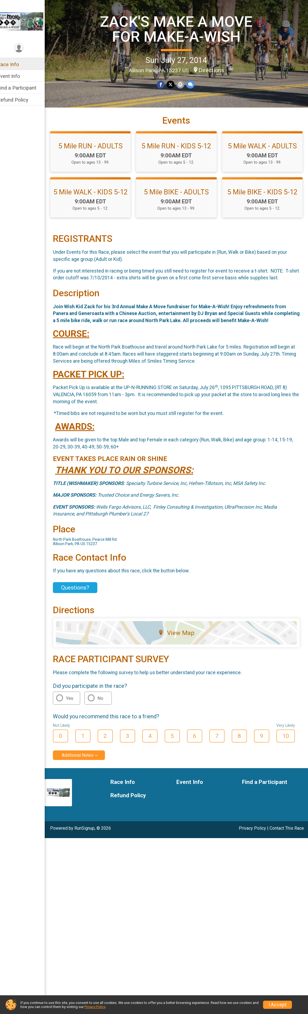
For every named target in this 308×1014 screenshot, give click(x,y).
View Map (180, 657)
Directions (215, 69)
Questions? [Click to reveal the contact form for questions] (82, 612)
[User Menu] (26, 48)
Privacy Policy (252, 852)
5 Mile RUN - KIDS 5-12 (180, 155)
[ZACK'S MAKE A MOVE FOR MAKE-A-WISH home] (25, 21)
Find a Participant (23, 88)
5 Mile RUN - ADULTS (96, 155)
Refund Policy (19, 100)
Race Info (15, 64)
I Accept (277, 1004)
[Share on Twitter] (174, 84)
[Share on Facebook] (164, 84)
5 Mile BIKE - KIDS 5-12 (263, 201)
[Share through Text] (193, 84)
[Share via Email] (184, 84)
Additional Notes (85, 779)
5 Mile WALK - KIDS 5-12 (96, 205)
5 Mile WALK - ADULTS (263, 155)
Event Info (15, 76)
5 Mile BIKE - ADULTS (179, 201)
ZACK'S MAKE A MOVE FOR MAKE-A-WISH (180, 29)
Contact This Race (287, 852)
